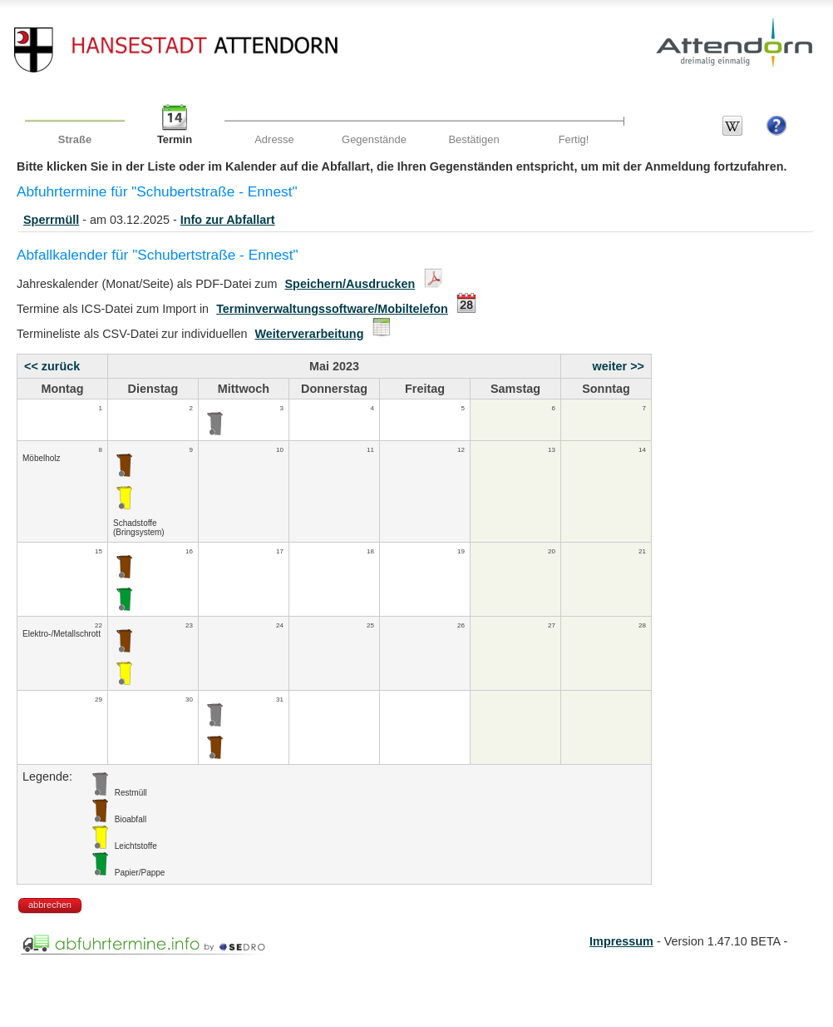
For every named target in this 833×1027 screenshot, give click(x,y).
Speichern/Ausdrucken (350, 283)
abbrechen (49, 905)
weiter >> (618, 366)
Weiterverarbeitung (309, 333)
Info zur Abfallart (227, 219)
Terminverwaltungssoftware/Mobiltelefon (332, 308)
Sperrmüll (51, 219)
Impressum (621, 941)
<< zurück (52, 366)
